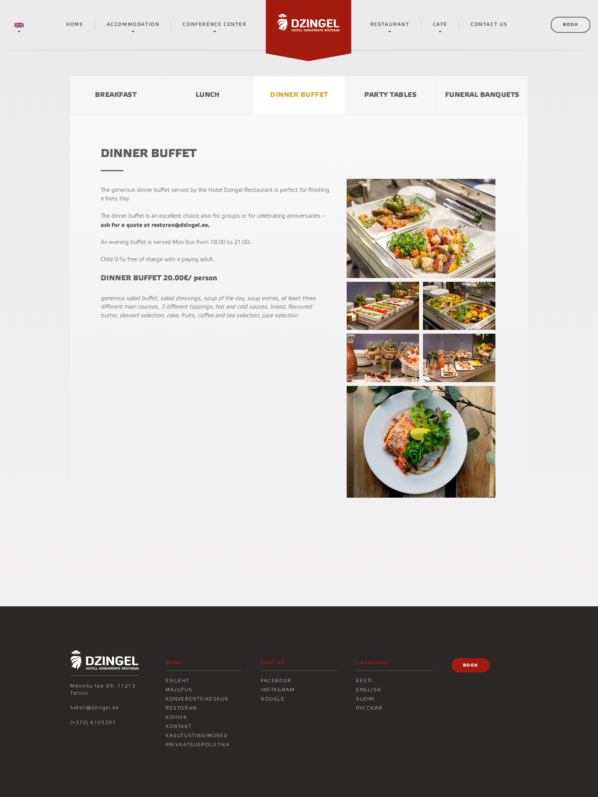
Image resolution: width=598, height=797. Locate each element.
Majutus (179, 690)
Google (273, 699)
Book (570, 24)
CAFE (440, 24)
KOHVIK (176, 717)
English (368, 690)
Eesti (364, 680)
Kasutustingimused (197, 735)
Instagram (277, 690)
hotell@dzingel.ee (94, 707)
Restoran (181, 708)
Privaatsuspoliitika (198, 744)
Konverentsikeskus (197, 699)
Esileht (177, 680)
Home (74, 24)
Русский (369, 708)
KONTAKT (178, 726)
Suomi (365, 699)
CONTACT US (489, 24)
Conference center (214, 24)
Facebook (276, 680)
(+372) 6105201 (93, 722)
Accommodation (133, 24)
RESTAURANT (390, 24)
